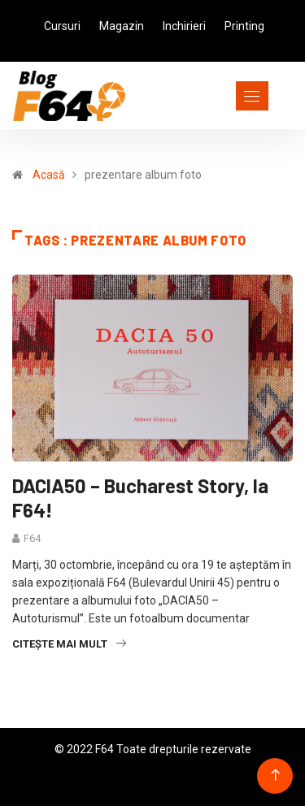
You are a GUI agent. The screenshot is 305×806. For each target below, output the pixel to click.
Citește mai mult (69, 644)
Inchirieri (184, 26)
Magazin (121, 26)
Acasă (49, 174)
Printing (244, 26)
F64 (32, 538)
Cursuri (62, 26)
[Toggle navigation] (222, 96)
